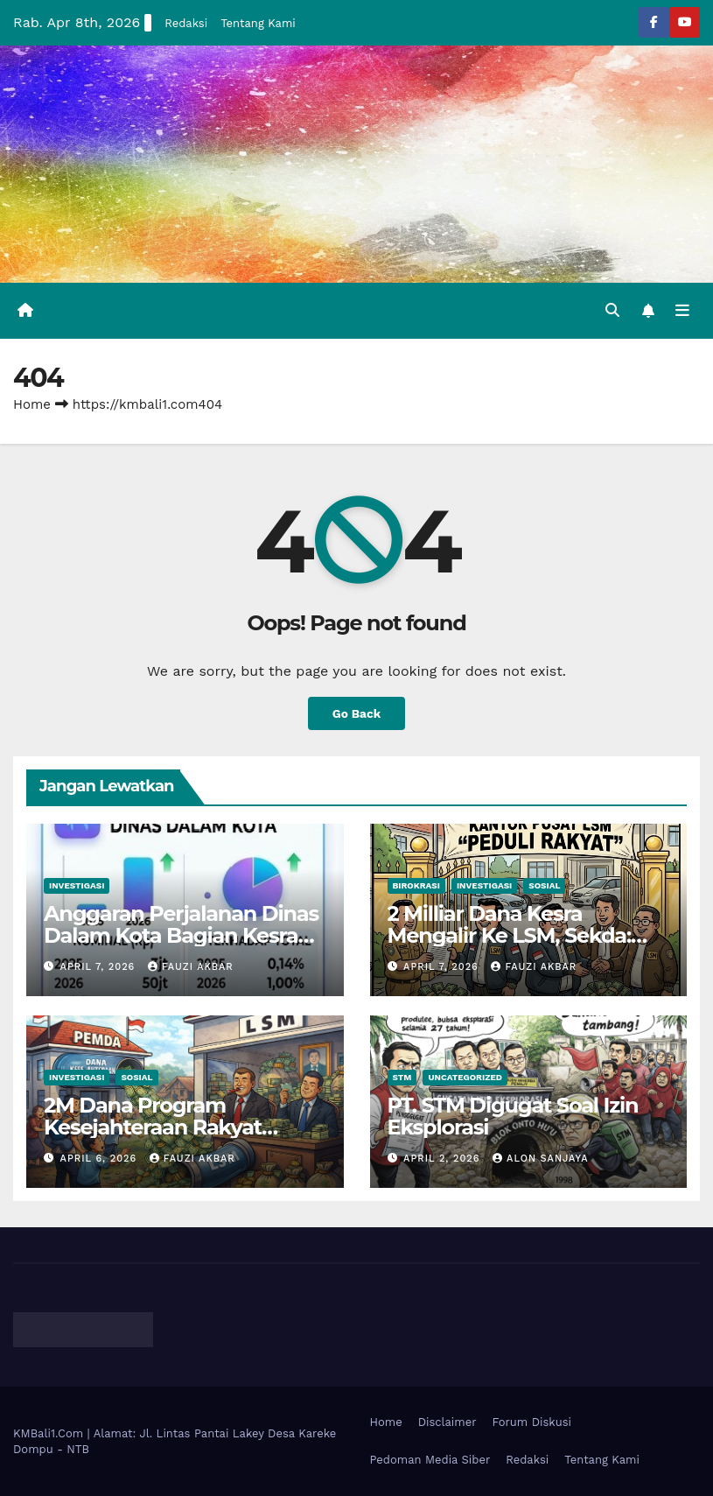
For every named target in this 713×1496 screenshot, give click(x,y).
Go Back (356, 713)
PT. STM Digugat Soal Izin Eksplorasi (513, 1116)
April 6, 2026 (100, 1158)
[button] (612, 310)
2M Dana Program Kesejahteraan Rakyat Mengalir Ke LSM (153, 1127)
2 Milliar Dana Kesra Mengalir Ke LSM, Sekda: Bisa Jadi (510, 935)
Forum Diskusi (532, 1422)
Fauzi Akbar (191, 967)
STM (402, 1077)
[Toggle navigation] (682, 311)
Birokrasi (416, 885)
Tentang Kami (258, 23)
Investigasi (76, 885)
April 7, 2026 (99, 967)
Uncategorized (465, 1077)
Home (32, 404)
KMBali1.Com (50, 1433)
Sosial (544, 885)
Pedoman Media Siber (430, 1459)
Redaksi (185, 23)
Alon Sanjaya (541, 1158)
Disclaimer (447, 1422)
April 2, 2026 (443, 1158)
